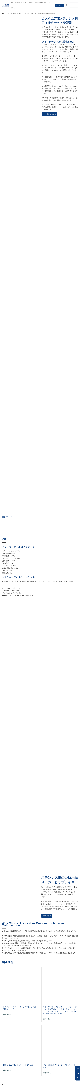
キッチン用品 (12, 13)
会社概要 (41, 2)
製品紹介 (17, 2)
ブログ (48, 2)
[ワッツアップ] (77, 1068)
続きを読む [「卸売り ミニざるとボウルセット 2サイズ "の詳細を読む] (7, 1070)
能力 (36, 2)
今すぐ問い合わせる (49, 114)
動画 (45, 2)
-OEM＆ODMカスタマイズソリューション (17, 595)
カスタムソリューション (29, 2)
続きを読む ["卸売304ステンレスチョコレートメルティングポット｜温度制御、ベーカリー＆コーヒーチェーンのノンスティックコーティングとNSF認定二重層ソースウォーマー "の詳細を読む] (47, 1019)
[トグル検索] (66, 5)
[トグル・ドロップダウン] (21, 2)
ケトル (21, 13)
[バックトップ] (77, 1078)
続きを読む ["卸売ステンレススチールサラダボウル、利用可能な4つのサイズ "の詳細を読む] (7, 1014)
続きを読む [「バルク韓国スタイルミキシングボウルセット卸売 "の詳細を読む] (47, 1073)
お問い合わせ (14, 8)
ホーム (12, 2)
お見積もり (59, 5)
